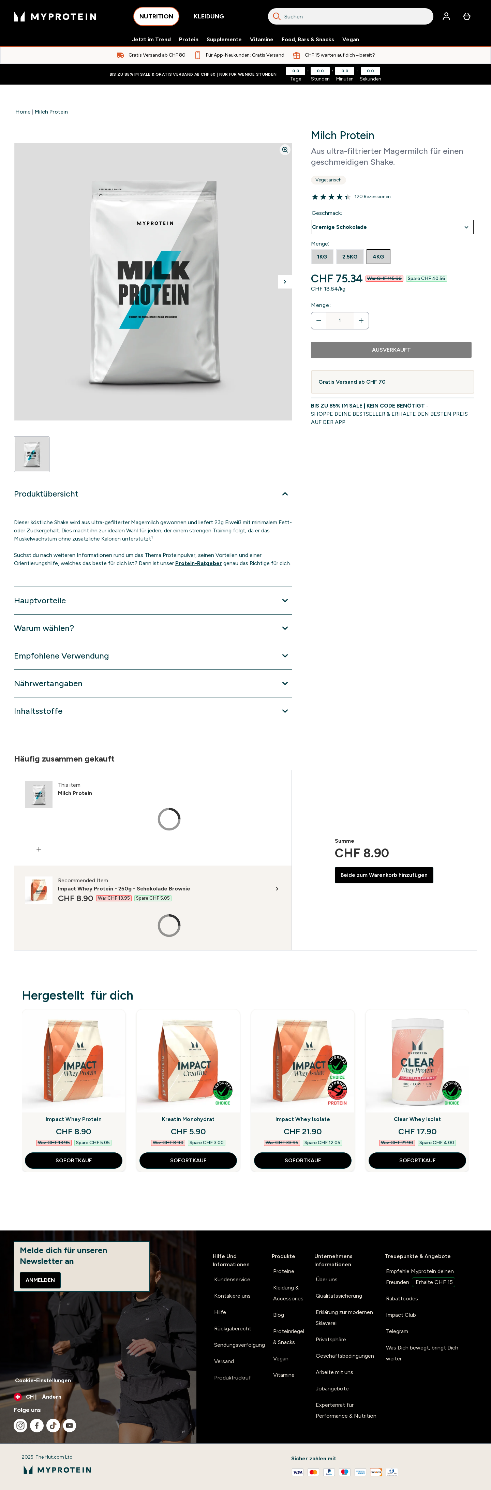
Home (23, 111)
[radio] (322, 256)
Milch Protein (51, 111)
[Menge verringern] (318, 320)
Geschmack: (327, 213)
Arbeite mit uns (334, 1372)
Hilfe (220, 1312)
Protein (188, 39)
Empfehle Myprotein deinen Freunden (420, 1277)
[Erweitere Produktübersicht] (153, 493)
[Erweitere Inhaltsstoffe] (153, 711)
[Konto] (446, 16)
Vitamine (261, 39)
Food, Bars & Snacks (308, 39)
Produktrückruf (232, 1377)
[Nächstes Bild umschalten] (285, 282)
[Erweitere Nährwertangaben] (153, 683)
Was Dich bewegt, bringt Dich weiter (422, 1353)
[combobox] (350, 16)
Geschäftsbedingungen (345, 1356)
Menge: (321, 305)
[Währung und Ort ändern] (98, 1397)
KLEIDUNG (209, 18)
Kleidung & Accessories (288, 1293)
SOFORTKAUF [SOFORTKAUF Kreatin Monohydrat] (188, 1160)
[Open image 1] (31, 454)
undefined (393, 227)
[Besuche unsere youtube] (69, 1425)
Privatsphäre (331, 1339)
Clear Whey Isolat (417, 1119)
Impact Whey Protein (74, 1119)
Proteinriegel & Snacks (288, 1336)
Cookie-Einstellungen (43, 1380)
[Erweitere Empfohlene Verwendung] (153, 655)
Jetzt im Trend (151, 39)
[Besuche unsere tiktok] (53, 1425)
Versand (224, 1361)
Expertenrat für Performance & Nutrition (346, 1410)
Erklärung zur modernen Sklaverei (344, 1317)
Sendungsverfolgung (239, 1345)
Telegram (397, 1331)
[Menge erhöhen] (361, 320)
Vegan (350, 39)
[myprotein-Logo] (55, 16)
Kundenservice (232, 1279)
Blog (278, 1315)
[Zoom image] (285, 149)
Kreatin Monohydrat (188, 1119)
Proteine (283, 1271)
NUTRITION (156, 18)
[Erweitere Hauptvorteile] (153, 600)
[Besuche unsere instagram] (20, 1425)
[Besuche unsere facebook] (37, 1425)
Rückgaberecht (232, 1328)
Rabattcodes (402, 1298)
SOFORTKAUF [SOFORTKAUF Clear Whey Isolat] (417, 1160)
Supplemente (224, 39)
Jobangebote (332, 1388)
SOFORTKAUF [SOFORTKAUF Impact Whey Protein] (74, 1160)
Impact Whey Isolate (303, 1119)
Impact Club (401, 1315)
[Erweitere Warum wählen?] (153, 628)
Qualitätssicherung (339, 1296)
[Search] (277, 16)
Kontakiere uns (232, 1296)
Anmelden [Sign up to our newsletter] (40, 1280)
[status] (340, 320)
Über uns (327, 1279)
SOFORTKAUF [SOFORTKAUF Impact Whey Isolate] (303, 1160)
